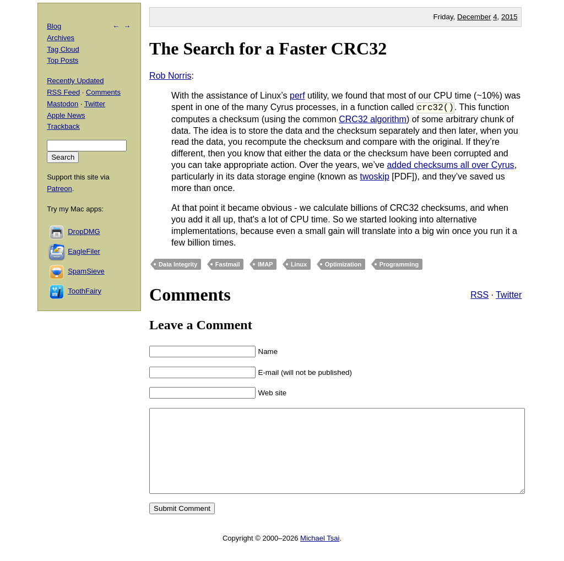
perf (297, 95)
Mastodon (62, 104)
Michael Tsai (319, 555)
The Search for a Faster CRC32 (268, 48)
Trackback (63, 126)
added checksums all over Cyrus (450, 165)
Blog (54, 26)
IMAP (265, 264)
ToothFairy (84, 291)
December (474, 17)
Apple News (66, 115)
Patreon (59, 188)
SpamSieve (86, 271)
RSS (479, 294)
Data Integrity (178, 264)
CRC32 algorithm (372, 119)
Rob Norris (170, 75)
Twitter (509, 294)
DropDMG (84, 231)
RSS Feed (63, 92)
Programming (399, 264)
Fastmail (227, 264)
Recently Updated (75, 81)
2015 (509, 17)
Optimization (343, 264)
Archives (60, 38)
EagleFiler (84, 251)
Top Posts (62, 60)
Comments (103, 92)
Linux (299, 264)
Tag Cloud (63, 49)
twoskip (374, 176)
